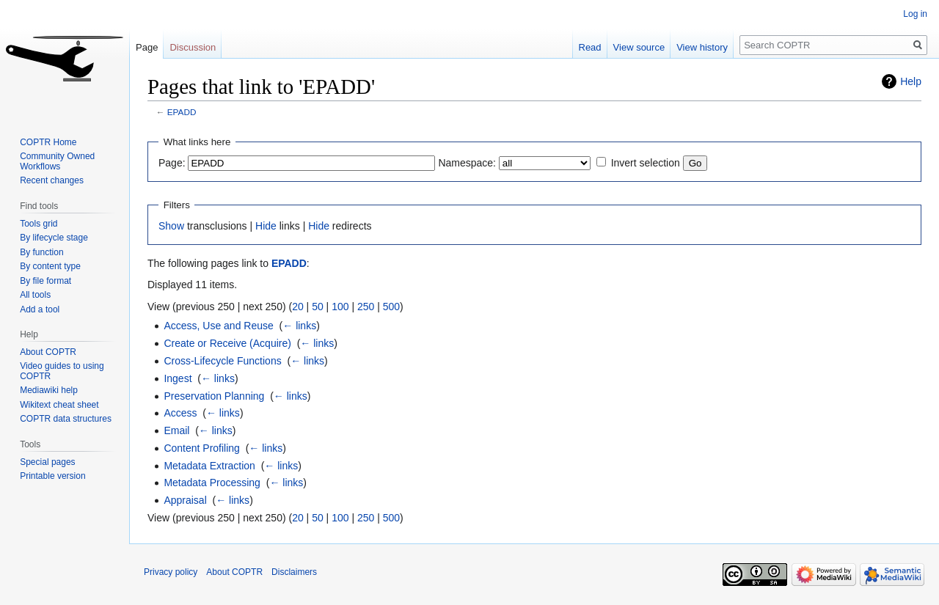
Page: (172, 163)
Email (176, 430)
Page (147, 47)
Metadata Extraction (209, 466)
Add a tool (39, 309)
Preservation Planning (214, 396)
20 (298, 306)
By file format (45, 281)
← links (299, 325)
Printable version (52, 476)
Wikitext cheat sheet (59, 405)
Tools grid (38, 224)
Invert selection (645, 163)
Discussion (192, 47)
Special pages (47, 462)
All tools (35, 295)
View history (702, 47)
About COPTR (48, 352)
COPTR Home (48, 142)
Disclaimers (294, 572)
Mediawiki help (49, 390)
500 (391, 306)
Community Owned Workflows (57, 161)
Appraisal (185, 500)
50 (318, 306)
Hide (266, 226)
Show (171, 226)
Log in (915, 14)
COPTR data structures (66, 419)
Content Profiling (202, 448)
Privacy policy (170, 572)
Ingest (177, 378)
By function (41, 252)
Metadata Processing (212, 482)
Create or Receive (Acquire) (227, 343)
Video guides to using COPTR (62, 371)
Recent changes (52, 180)
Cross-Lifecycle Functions (222, 361)
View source (639, 47)
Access (180, 413)
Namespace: (467, 163)
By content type (50, 266)
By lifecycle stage (54, 237)
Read (590, 47)
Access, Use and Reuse (218, 325)
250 (365, 306)
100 (340, 306)
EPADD (182, 112)
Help (910, 81)
